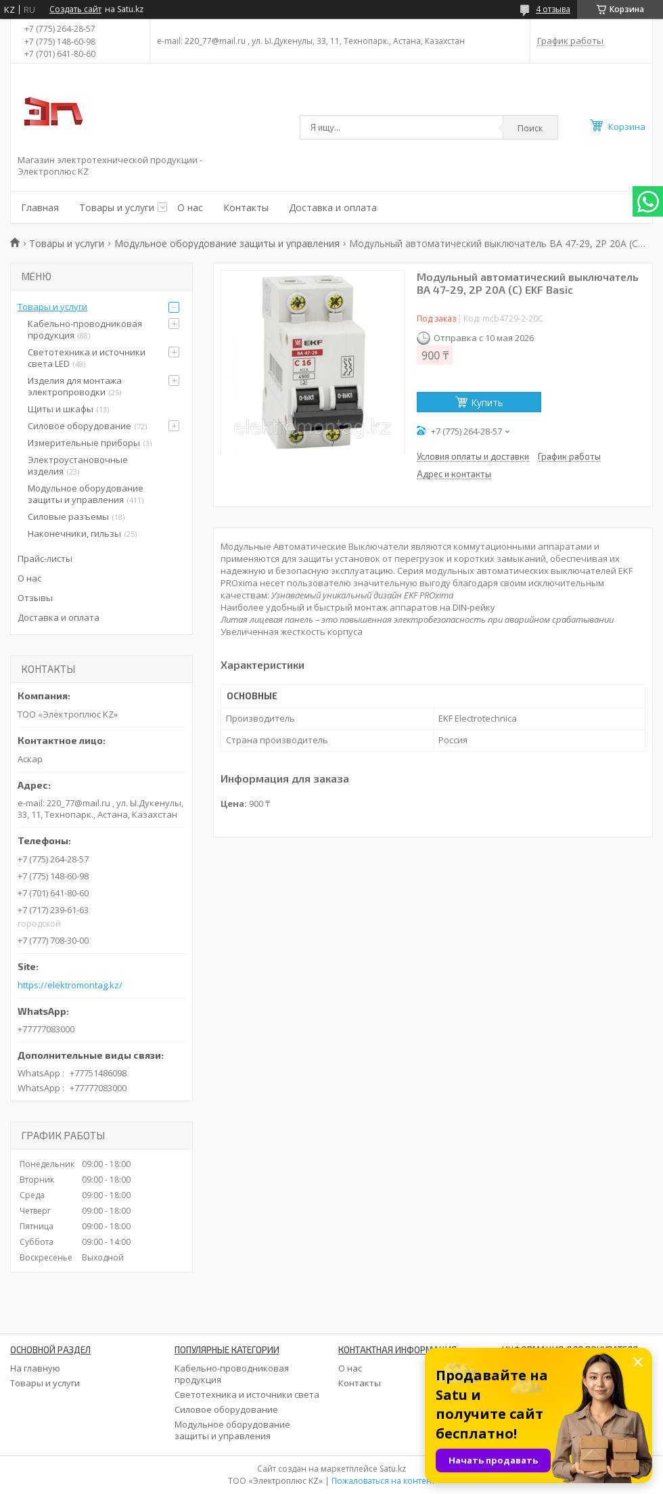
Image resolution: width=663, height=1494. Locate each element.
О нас (190, 207)
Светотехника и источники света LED (86, 358)
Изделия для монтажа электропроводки (75, 386)
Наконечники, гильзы (74, 533)
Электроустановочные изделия (78, 465)
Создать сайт (75, 9)
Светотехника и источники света (247, 1394)
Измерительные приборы (84, 443)
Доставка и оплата (333, 207)
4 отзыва (553, 9)
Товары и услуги (116, 207)
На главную (35, 1368)
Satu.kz (393, 1468)
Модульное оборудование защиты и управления (227, 243)
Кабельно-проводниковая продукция (85, 329)
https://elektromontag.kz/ (70, 985)
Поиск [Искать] (530, 128)
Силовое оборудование (79, 426)
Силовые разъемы (68, 516)
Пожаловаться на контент (383, 1481)
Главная (40, 207)
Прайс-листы (45, 558)
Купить (487, 402)
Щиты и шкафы (60, 409)
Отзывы (35, 598)
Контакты (246, 207)
